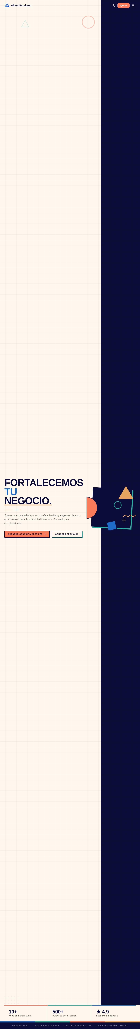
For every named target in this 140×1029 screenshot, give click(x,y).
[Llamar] (113, 5)
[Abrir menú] (133, 5)
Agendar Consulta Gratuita (27, 534)
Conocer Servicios (66, 534)
